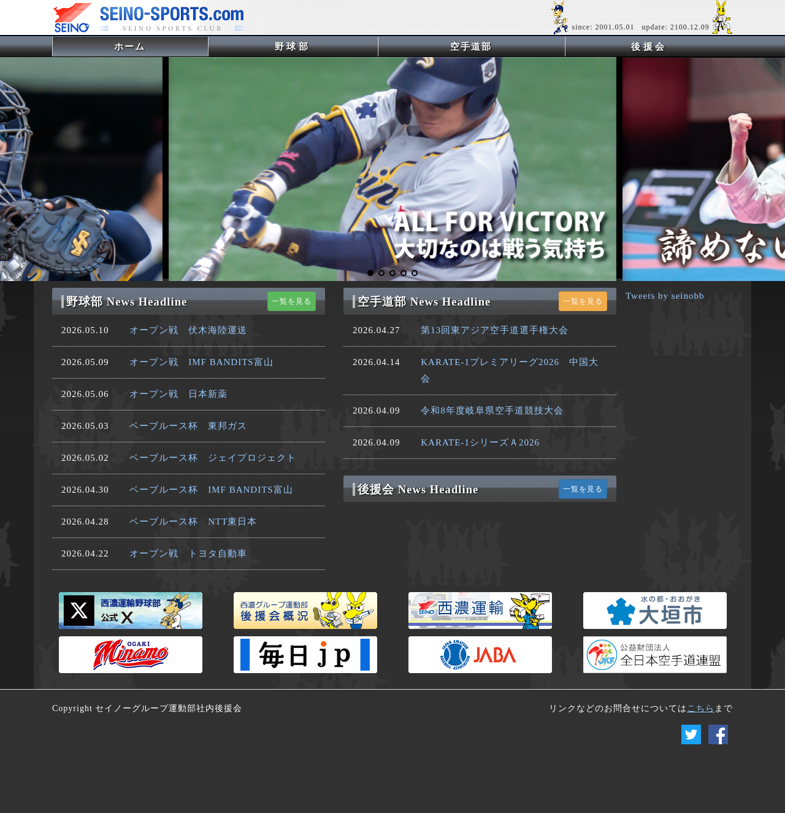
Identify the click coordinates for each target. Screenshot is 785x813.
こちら (700, 708)
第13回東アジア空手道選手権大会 (495, 330)
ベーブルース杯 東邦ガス (188, 426)
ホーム (150, 46)
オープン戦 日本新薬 (178, 394)
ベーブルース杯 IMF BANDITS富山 (211, 490)
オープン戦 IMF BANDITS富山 (201, 362)
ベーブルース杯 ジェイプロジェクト (212, 458)
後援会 (649, 47)
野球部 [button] (293, 47)
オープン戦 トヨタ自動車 (188, 553)
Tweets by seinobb (665, 296)
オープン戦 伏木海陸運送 (188, 330)
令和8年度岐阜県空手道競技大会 (492, 410)
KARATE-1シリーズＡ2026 (480, 442)
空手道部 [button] (471, 47)
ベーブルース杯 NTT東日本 (193, 521)
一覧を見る (292, 301)
